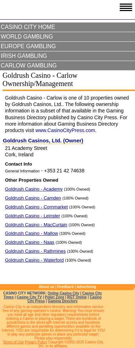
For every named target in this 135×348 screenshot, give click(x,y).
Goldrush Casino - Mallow (31, 233)
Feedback (65, 287)
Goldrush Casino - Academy (34, 189)
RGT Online (77, 297)
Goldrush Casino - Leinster (32, 215)
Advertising (86, 287)
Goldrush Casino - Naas (29, 242)
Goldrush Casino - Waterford (34, 260)
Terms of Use (13, 342)
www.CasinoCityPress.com (65, 130)
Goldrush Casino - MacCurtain (36, 224)
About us (46, 287)
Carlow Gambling (29, 65)
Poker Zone (54, 297)
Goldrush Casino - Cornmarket (36, 207)
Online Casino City (63, 293)
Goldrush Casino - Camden (33, 198)
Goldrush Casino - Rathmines (35, 251)
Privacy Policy (36, 342)
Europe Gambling (28, 46)
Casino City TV (29, 297)
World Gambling (27, 37)
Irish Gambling (24, 56)
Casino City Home (28, 27)
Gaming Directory (63, 301)
